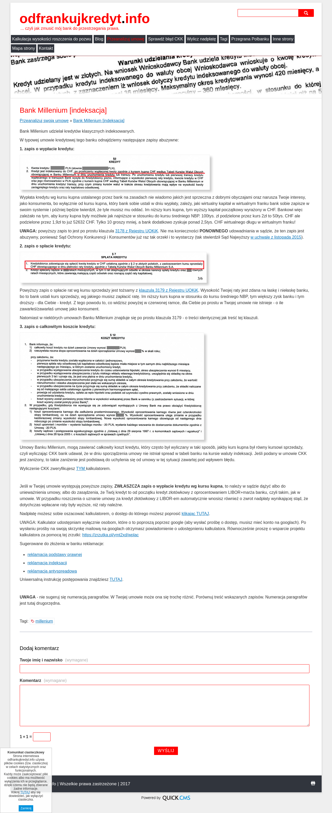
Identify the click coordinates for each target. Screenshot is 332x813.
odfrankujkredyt (84, 18)
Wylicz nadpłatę (201, 39)
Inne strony (283, 39)
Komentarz (43, 680)
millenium (44, 621)
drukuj (313, 783)
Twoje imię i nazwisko (54, 660)
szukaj (307, 13)
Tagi (223, 39)
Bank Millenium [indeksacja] (98, 120)
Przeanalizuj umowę (125, 39)
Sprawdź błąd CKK (165, 39)
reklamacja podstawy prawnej (54, 554)
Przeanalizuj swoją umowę (44, 120)
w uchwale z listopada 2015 (276, 237)
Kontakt (46, 48)
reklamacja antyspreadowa (52, 571)
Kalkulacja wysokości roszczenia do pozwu (51, 39)
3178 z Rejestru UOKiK (136, 231)
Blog (99, 39)
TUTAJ (116, 579)
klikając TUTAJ (195, 513)
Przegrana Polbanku (250, 39)
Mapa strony (23, 48)
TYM (81, 468)
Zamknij (25, 808)
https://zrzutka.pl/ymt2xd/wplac (110, 535)
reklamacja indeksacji (47, 563)
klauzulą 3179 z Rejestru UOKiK (168, 290)
